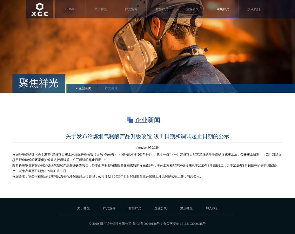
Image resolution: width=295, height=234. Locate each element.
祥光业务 (131, 9)
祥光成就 (111, 88)
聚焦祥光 (223, 9)
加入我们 (253, 9)
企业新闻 (85, 88)
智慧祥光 (162, 9)
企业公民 (192, 9)
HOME (70, 9)
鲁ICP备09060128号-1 (147, 223)
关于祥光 (100, 9)
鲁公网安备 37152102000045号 (184, 223)
